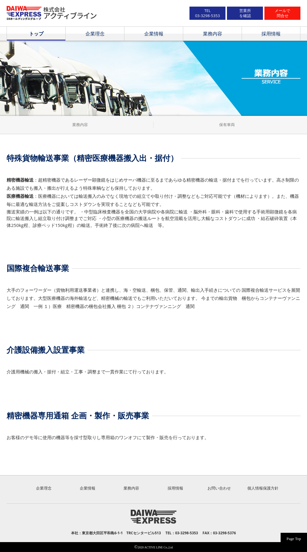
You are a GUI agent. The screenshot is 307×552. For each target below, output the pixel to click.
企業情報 (153, 33)
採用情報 (271, 33)
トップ (36, 33)
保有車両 (227, 124)
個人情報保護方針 (263, 488)
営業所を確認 (245, 13)
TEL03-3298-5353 (207, 13)
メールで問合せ (282, 13)
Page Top (294, 538)
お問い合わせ (219, 488)
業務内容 (212, 33)
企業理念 (95, 33)
